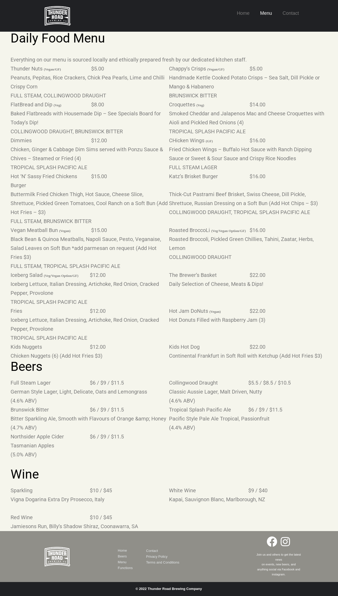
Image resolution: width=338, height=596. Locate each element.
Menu (266, 13)
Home (243, 13)
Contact (291, 13)
